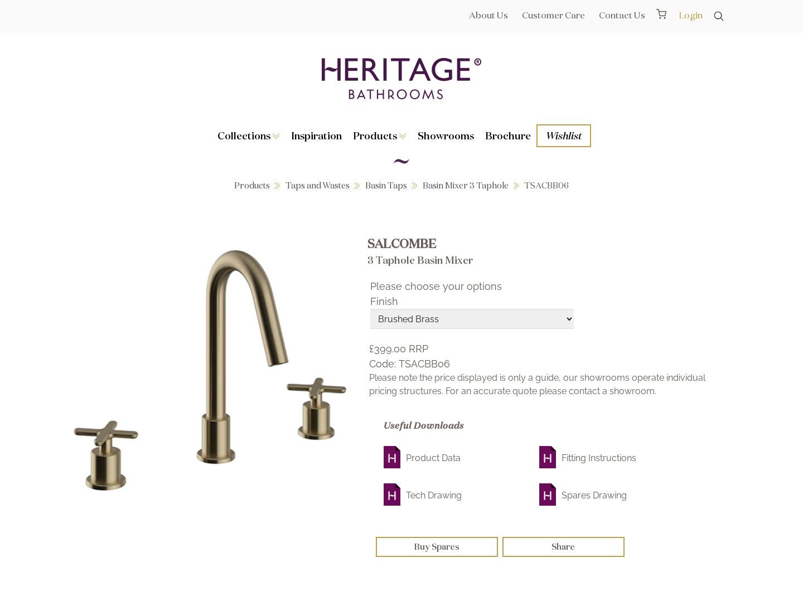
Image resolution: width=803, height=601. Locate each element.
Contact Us (622, 15)
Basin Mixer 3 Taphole (466, 185)
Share (563, 546)
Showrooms (446, 135)
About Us (488, 15)
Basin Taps (386, 185)
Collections (248, 135)
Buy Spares (436, 546)
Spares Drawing (594, 495)
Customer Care (553, 15)
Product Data (433, 458)
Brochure (508, 135)
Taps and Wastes (318, 185)
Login (691, 15)
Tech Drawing (434, 495)
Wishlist (564, 135)
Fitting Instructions (599, 458)
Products (380, 135)
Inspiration (316, 135)
